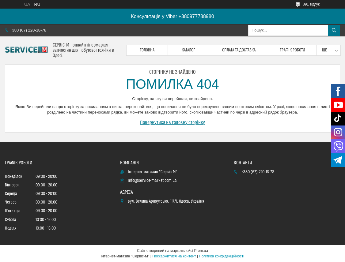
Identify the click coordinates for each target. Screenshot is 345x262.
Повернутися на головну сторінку (172, 122)
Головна (147, 50)
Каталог (188, 50)
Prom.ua (201, 251)
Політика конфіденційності (221, 256)
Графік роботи (292, 50)
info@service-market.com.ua (152, 180)
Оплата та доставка (239, 50)
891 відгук (311, 4)
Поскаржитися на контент (174, 256)
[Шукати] (334, 30)
